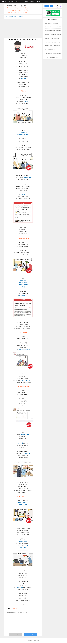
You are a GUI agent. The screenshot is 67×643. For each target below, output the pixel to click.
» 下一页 (31, 634)
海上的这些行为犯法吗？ (50, 49)
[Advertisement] (23, 29)
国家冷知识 (18, 1)
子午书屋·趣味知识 (11, 16)
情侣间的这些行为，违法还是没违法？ (53, 26)
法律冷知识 (11, 1)
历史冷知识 (32, 1)
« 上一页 (16, 634)
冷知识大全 (39, 1)
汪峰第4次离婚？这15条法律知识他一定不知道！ (56, 45)
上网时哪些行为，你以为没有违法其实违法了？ (55, 53)
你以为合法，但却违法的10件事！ (52, 38)
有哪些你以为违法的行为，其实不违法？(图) (55, 34)
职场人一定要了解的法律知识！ (52, 57)
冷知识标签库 (10, 10)
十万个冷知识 (25, 1)
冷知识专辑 (25, 10)
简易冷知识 (10, 12)
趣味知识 (4, 1)
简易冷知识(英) (18, 12)
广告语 (25, 12)
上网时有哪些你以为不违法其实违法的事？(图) (55, 42)
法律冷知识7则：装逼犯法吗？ (52, 23)
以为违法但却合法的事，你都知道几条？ (54, 30)
